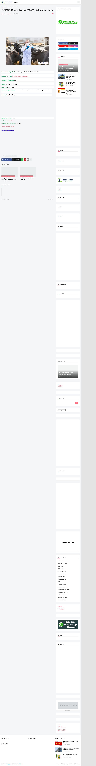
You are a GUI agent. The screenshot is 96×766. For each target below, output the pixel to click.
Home (16, 2)
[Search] (66, 403)
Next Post (50, 199)
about (59, 189)
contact (59, 191)
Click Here (11, 121)
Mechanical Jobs (62, 579)
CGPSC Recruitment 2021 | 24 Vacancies (27, 178)
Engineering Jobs (62, 594)
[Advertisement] (27, 27)
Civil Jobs (60, 581)
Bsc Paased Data (62, 600)
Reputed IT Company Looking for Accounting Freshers (71, 76)
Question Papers (61, 729)
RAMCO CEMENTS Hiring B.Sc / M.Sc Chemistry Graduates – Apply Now (71, 91)
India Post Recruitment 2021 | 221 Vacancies (70, 742)
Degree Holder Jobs (62, 597)
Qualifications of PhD (63, 592)
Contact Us (69, 763)
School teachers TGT (63, 587)
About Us (60, 726)
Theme (20, 763)
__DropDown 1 (61, 609)
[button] (78, 2)
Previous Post (5, 199)
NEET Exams (61, 568)
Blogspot (9, 763)
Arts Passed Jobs (62, 571)
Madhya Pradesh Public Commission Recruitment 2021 (9, 178)
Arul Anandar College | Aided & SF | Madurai (71, 83)
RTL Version (77, 763)
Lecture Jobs (61, 561)
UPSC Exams (61, 566)
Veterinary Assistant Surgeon (12, 7)
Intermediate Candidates (63, 589)
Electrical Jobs (61, 576)
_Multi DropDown (62, 607)
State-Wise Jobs (61, 730)
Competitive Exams (62, 563)
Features (60, 606)
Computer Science (62, 574)
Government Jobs (62, 727)
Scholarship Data (62, 584)
